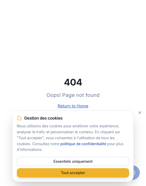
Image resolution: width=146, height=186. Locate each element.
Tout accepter (73, 173)
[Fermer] (140, 113)
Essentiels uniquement (73, 161)
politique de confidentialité (83, 144)
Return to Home (73, 106)
